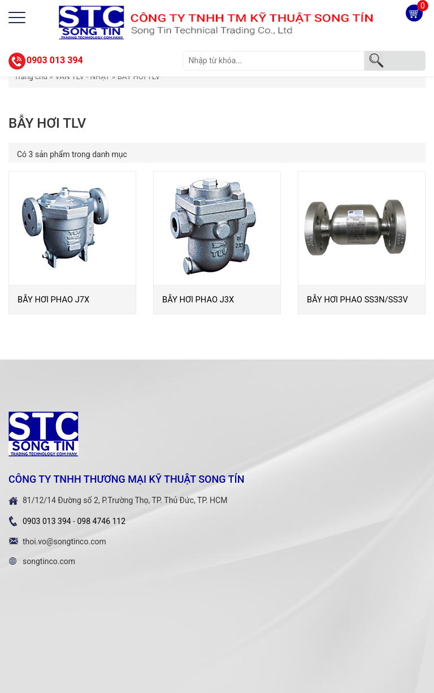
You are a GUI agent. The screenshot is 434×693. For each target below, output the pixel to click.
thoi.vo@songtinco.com (64, 541)
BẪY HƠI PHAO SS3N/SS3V (357, 299)
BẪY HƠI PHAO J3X (198, 299)
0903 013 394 (55, 60)
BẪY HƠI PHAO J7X (53, 299)
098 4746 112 (101, 521)
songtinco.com (49, 561)
